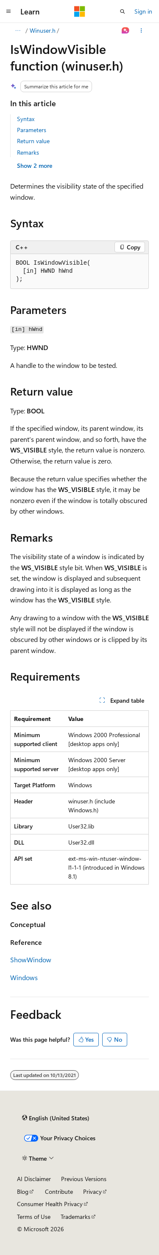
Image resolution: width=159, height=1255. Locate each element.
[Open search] (122, 11)
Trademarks (75, 1217)
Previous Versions (83, 1179)
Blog (22, 1191)
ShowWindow (30, 959)
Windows (24, 977)
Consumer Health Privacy (50, 1204)
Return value (33, 141)
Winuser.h (43, 30)
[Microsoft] (79, 11)
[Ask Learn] (125, 30)
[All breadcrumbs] (17, 30)
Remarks (28, 152)
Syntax (25, 119)
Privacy (92, 1191)
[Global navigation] (8, 11)
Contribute (59, 1191)
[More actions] (141, 30)
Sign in (143, 11)
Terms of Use (33, 1217)
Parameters (31, 130)
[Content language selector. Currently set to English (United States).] (56, 1118)
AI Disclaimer (34, 1179)
